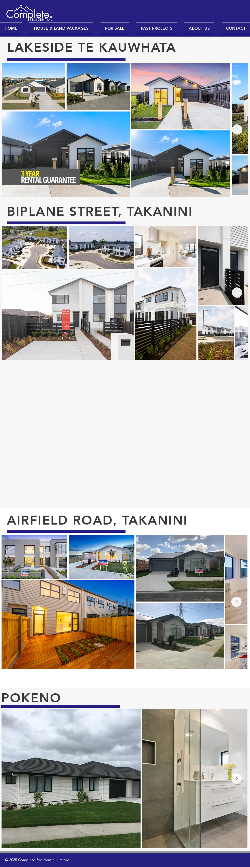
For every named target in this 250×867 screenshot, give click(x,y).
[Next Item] (237, 129)
